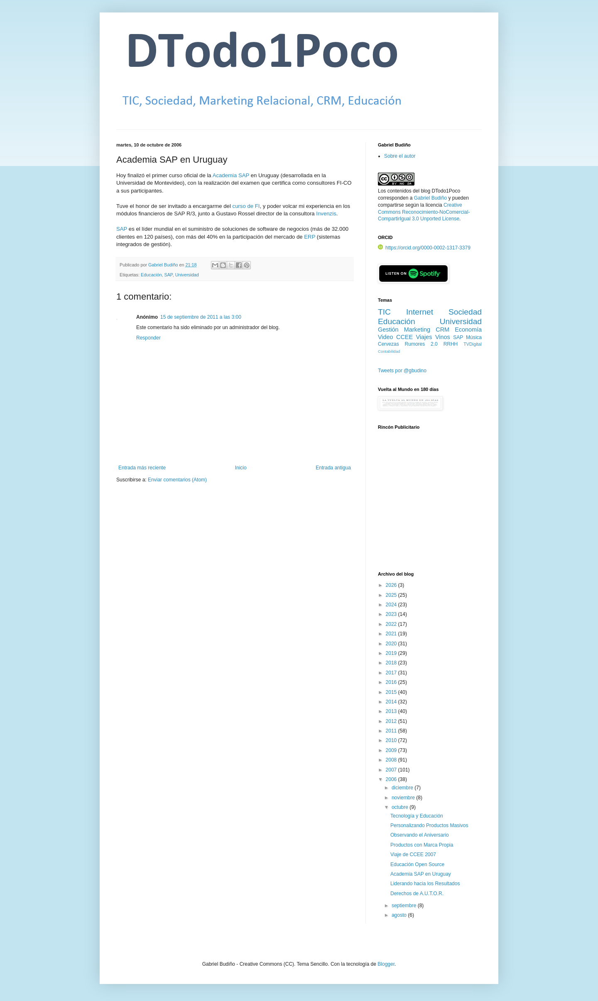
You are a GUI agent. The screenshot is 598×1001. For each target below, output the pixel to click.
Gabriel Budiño (163, 264)
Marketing (417, 329)
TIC (384, 312)
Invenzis (326, 213)
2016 (392, 682)
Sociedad (465, 312)
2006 (392, 779)
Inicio (241, 468)
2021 (392, 634)
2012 (392, 721)
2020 (392, 644)
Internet (419, 312)
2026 (392, 585)
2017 (392, 673)
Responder (148, 338)
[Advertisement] (430, 505)
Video (385, 337)
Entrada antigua (333, 468)
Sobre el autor (399, 156)
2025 (392, 595)
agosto (400, 915)
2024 (392, 605)
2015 (392, 692)
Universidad (187, 274)
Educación (151, 274)
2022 (392, 624)
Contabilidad (389, 351)
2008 (392, 760)
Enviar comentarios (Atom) (177, 480)
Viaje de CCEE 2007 (413, 854)
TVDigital (472, 344)
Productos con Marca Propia (421, 845)
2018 (392, 663)
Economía (468, 329)
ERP (309, 237)
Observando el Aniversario (419, 835)
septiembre (405, 905)
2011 (392, 731)
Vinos (442, 337)
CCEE (404, 337)
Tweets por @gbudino (402, 371)
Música (474, 337)
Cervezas (388, 344)
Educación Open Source (417, 864)
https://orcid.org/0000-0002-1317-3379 (424, 248)
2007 (392, 770)
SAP (121, 229)
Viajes (424, 337)
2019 (392, 653)
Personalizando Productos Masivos (429, 825)
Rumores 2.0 (421, 344)
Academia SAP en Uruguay (420, 874)
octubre (400, 807)
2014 (392, 702)
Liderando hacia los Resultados (425, 883)
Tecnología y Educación (416, 816)
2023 (392, 614)
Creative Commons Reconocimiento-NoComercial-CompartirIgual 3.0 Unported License (424, 212)
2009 (392, 750)
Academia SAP (231, 175)
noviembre (404, 798)
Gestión (388, 329)
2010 (392, 740)
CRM (442, 329)
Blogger (386, 964)
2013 (392, 711)
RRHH (451, 344)
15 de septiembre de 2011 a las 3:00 (200, 317)
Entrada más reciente (142, 468)
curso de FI (246, 206)
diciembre (403, 788)
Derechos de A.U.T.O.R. (417, 893)
